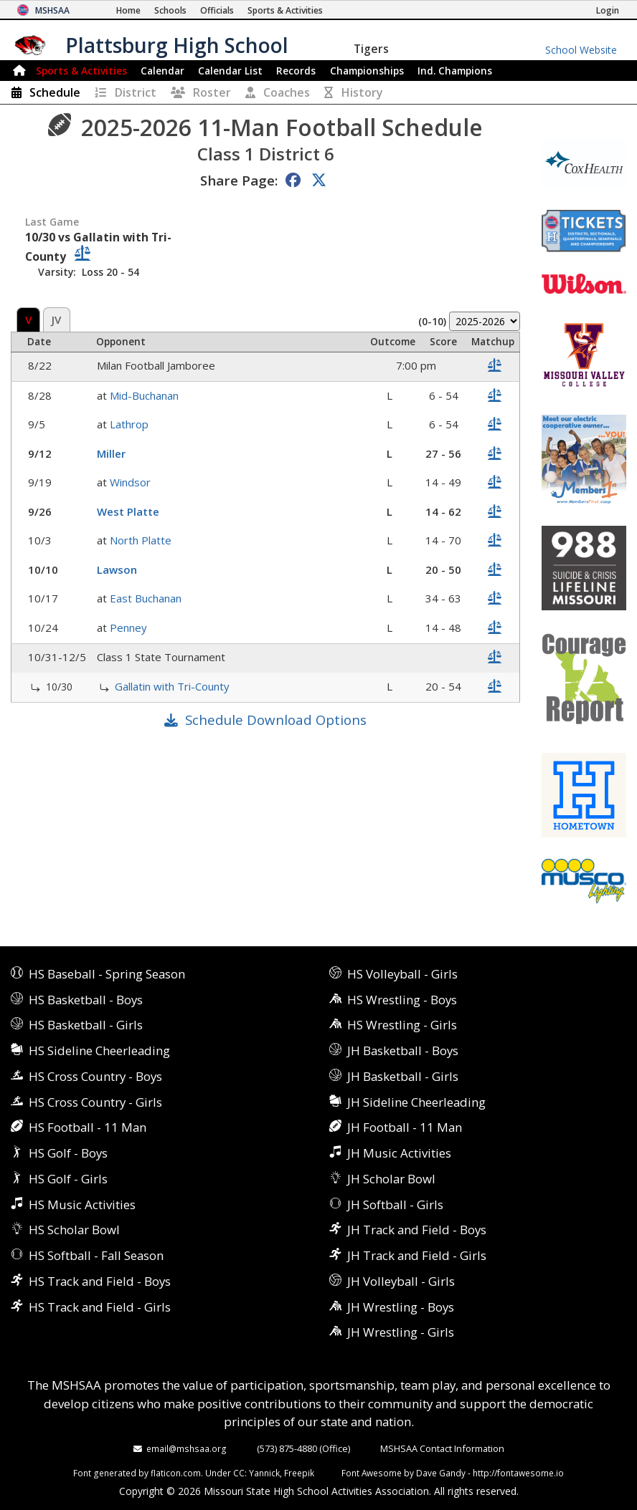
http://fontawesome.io (518, 1472)
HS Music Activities (82, 1204)
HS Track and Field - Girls (100, 1307)
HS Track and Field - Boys (100, 1281)
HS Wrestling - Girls (402, 1024)
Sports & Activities (81, 70)
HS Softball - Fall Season (96, 1255)
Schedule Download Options (276, 719)
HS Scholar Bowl (74, 1229)
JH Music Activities (399, 1153)
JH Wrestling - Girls (400, 1332)
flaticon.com (176, 1472)
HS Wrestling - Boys (402, 999)
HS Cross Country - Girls (95, 1102)
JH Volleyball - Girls (401, 1281)
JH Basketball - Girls (402, 1076)
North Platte (140, 540)
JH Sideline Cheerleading (416, 1102)
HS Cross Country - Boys (95, 1076)
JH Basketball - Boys (402, 1050)
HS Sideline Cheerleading (99, 1050)
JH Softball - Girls (395, 1204)
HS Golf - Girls (68, 1178)
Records (296, 70)
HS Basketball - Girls (86, 1024)
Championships (367, 70)
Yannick (264, 1472)
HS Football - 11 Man (87, 1127)
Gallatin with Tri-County (172, 686)
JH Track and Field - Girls (416, 1255)
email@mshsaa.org (186, 1448)
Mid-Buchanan (144, 395)
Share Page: (239, 180)
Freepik (299, 1472)
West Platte (128, 511)
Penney (128, 627)
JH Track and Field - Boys (416, 1229)
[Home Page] (128, 10)
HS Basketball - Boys (86, 999)
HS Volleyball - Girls (402, 974)
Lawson (117, 569)
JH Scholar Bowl (391, 1178)
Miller (111, 453)
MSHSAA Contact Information (442, 1448)
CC (239, 1472)
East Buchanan (145, 598)
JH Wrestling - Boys (400, 1307)
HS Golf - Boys (68, 1153)
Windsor (130, 482)
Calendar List (230, 70)
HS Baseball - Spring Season (107, 974)
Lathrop (129, 424)
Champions (454, 70)
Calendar (162, 70)
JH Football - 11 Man (404, 1127)
